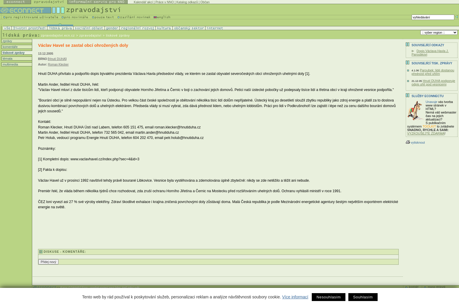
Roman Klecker (58, 64)
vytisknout (415, 142)
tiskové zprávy (13, 52)
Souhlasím (363, 297)
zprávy (7, 41)
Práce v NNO (164, 2)
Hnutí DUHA (57, 59)
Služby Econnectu (427, 96)
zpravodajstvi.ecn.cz (58, 35)
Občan (205, 2)
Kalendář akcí (143, 2)
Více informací (295, 297)
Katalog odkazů (187, 2)
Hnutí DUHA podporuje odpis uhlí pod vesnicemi (433, 82)
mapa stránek (437, 287)
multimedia (10, 64)
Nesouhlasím (328, 297)
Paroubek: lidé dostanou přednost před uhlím (433, 71)
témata (7, 58)
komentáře (10, 47)
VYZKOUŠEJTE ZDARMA (426, 133)
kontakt (413, 287)
